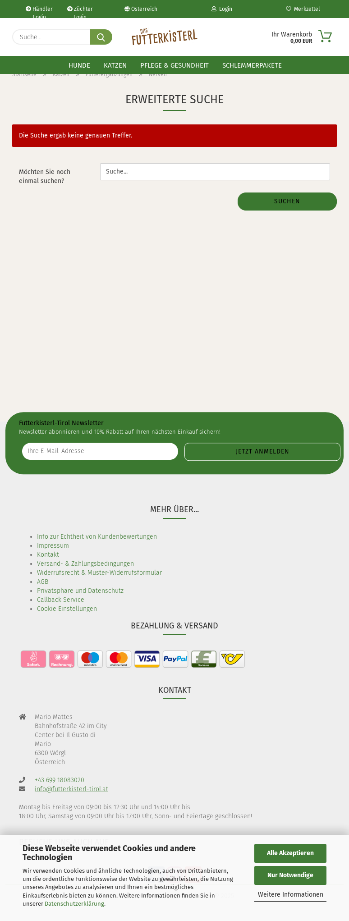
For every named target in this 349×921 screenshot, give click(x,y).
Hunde (79, 65)
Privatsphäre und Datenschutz (80, 591)
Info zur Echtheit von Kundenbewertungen (97, 537)
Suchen (287, 201)
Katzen (115, 65)
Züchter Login (80, 12)
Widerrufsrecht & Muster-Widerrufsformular (99, 573)
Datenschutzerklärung (74, 903)
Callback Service (60, 600)
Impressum (53, 546)
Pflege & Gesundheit (174, 65)
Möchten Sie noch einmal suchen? (44, 176)
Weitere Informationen (290, 894)
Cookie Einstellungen (67, 609)
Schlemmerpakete (252, 65)
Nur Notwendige (290, 875)
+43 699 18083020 (59, 780)
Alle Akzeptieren (290, 853)
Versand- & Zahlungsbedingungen (85, 564)
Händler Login (39, 12)
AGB (42, 582)
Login (221, 9)
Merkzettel (303, 9)
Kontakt (48, 555)
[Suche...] (101, 37)
